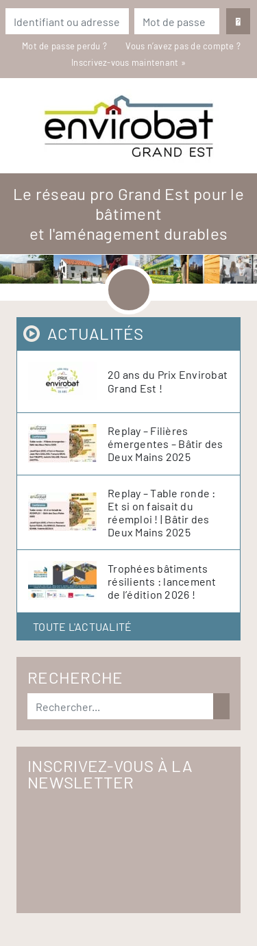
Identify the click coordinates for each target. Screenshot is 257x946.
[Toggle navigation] (129, 289)
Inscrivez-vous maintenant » (128, 62)
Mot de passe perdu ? (65, 45)
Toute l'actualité (82, 626)
